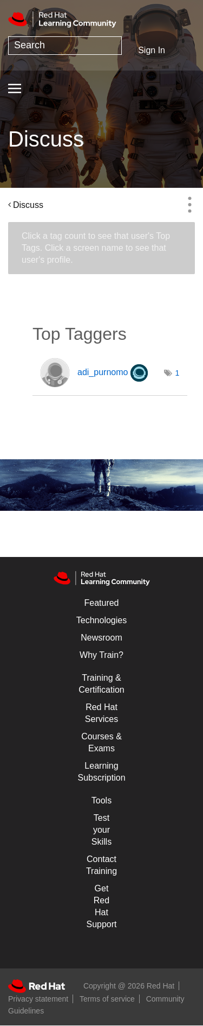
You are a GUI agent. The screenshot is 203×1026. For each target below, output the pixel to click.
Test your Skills (101, 829)
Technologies (101, 620)
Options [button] (189, 204)
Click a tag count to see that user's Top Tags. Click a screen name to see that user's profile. (96, 247)
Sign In (151, 50)
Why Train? (101, 655)
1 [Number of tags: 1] (177, 373)
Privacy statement (38, 999)
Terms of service (107, 999)
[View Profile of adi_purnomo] (102, 372)
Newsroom (101, 637)
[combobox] (65, 45)
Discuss (28, 205)
